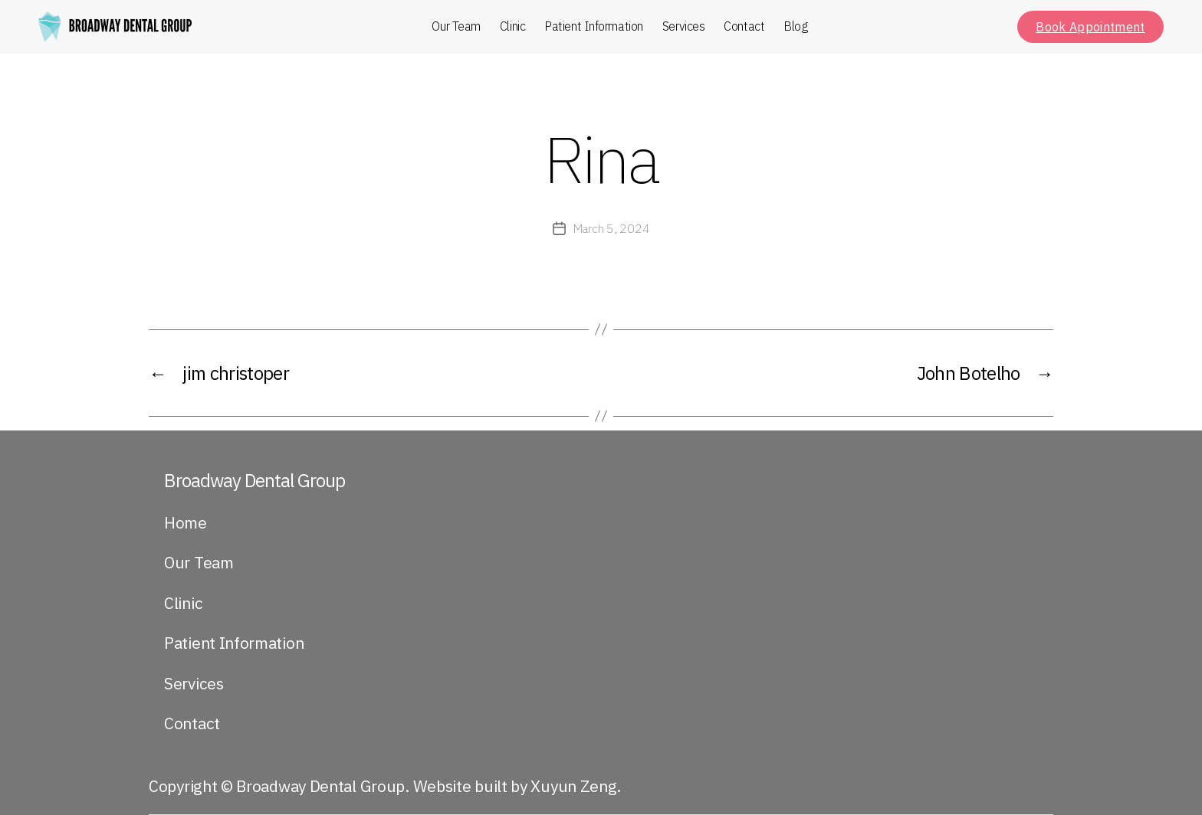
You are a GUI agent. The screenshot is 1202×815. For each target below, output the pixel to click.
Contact (744, 26)
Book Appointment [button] (1090, 26)
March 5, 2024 (611, 228)
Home (185, 522)
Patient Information (593, 26)
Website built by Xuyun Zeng (515, 786)
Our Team (456, 26)
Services (683, 26)
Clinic (512, 26)
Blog (795, 26)
